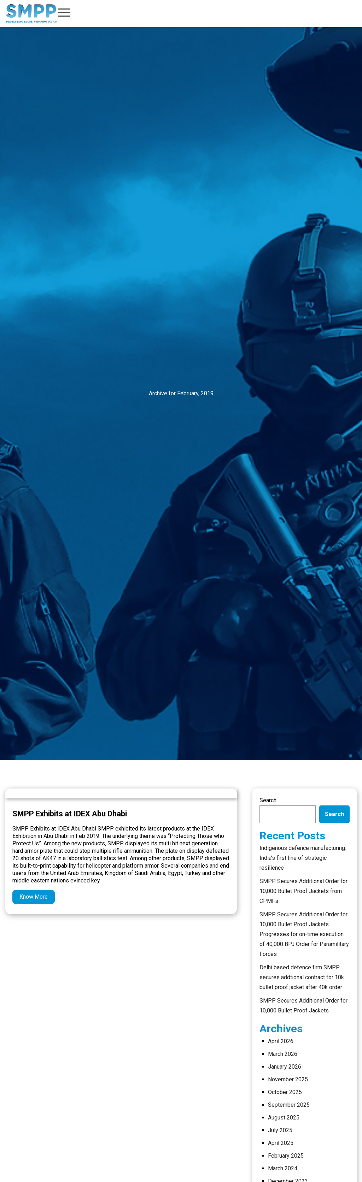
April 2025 (280, 1143)
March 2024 (282, 1168)
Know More (33, 896)
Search (267, 800)
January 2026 (284, 1066)
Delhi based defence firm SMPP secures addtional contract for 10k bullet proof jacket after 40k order (301, 977)
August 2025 (283, 1117)
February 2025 (286, 1155)
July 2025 (280, 1130)
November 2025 (288, 1079)
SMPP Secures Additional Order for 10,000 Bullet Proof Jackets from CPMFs (303, 891)
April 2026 (280, 1041)
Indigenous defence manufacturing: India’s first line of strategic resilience (302, 858)
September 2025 (289, 1104)
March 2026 (282, 1054)
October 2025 (285, 1092)
